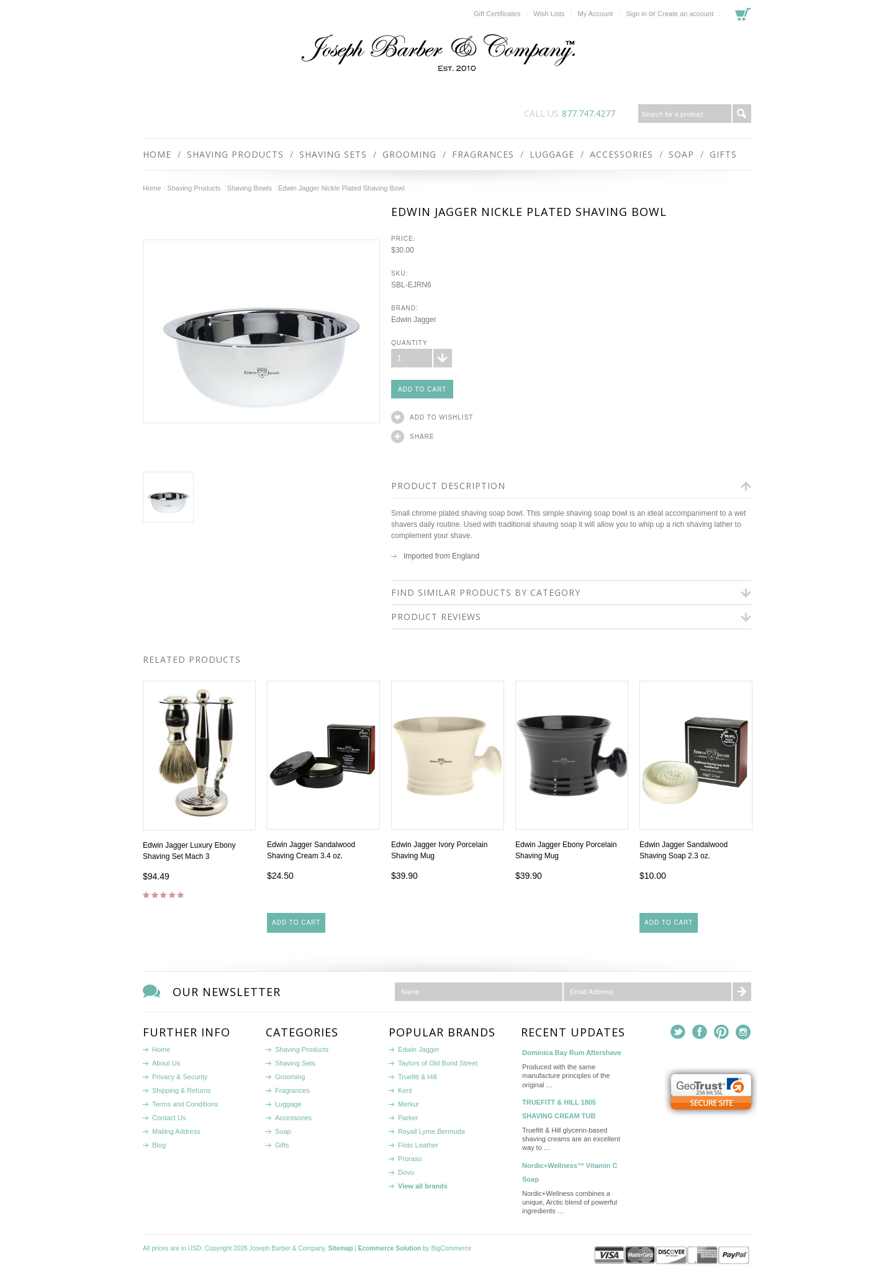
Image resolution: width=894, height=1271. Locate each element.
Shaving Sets (333, 154)
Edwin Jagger (419, 1049)
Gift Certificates (497, 13)
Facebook (700, 1032)
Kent (405, 1090)
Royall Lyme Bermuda (431, 1131)
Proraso (410, 1158)
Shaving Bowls (249, 188)
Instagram (743, 1032)
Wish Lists (548, 13)
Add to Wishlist (441, 417)
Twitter (678, 1032)
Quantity (409, 342)
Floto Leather (418, 1145)
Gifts (723, 154)
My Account (595, 13)
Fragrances (483, 154)
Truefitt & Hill (417, 1076)
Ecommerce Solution (389, 1248)
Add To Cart (296, 922)
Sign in (636, 13)
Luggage (552, 154)
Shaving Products (235, 154)
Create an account (685, 13)
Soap (681, 154)
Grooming (409, 154)
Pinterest (721, 1032)
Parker (408, 1117)
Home (152, 188)
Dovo (406, 1172)
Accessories (621, 154)
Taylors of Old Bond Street (437, 1063)
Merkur (408, 1104)
